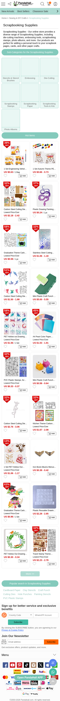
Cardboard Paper (11, 590)
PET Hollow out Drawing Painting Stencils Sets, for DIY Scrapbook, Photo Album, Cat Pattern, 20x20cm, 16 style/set (15, 337)
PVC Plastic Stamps (13, 598)
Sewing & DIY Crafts (18, 18)
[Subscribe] (26, 641)
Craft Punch (44, 590)
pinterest (19, 665)
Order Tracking (53, 663)
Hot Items (30, 135)
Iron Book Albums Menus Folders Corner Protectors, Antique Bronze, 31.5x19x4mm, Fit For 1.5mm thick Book (44, 467)
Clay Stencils (29, 590)
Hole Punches (25, 594)
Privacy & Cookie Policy (13, 630)
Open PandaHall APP (30, 677)
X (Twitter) (40, 665)
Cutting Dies (9, 594)
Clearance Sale (40, 11)
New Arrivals (8, 11)
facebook (5, 665)
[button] (57, 11)
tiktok (26, 665)
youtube (12, 665)
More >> (30, 574)
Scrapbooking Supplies (39, 18)
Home (4, 18)
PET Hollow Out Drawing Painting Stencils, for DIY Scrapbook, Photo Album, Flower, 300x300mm (14, 554)
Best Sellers (23, 11)
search (42, 4)
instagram (33, 665)
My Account (55, 4)
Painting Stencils (42, 594)
